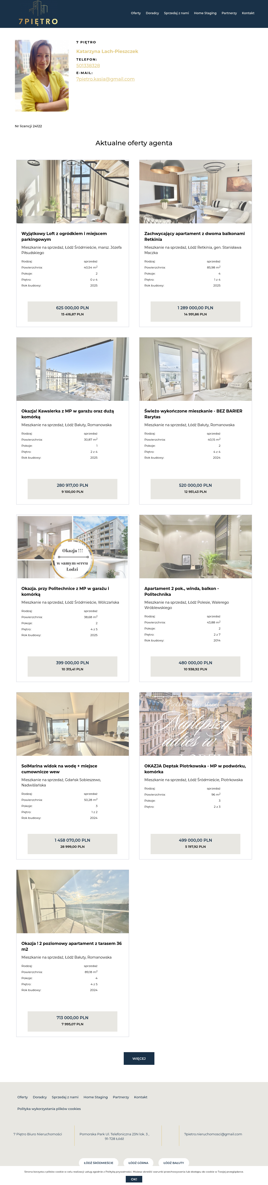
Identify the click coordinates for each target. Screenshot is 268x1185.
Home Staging (205, 13)
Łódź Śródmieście (98, 1163)
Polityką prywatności (118, 1171)
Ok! (134, 1179)
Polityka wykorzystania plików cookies (49, 1109)
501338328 (88, 65)
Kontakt (248, 13)
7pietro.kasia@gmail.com (105, 79)
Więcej (139, 1058)
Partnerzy (229, 13)
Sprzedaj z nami (176, 13)
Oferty (136, 13)
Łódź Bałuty (174, 1163)
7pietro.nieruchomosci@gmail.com (213, 1134)
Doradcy (152, 13)
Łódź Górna (138, 1163)
